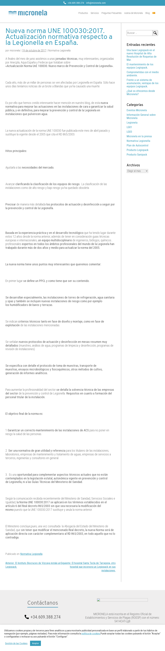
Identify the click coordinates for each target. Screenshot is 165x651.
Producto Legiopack (137, 150)
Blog (151, 13)
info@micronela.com (96, 3)
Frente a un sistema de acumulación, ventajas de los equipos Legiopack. (142, 83)
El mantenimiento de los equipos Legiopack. (140, 66)
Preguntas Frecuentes (115, 13)
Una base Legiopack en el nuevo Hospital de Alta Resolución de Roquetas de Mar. (142, 55)
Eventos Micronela (137, 110)
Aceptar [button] (35, 643)
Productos (86, 13)
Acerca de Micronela (136, 13)
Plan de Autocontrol (137, 145)
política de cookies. (90, 633)
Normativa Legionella (31, 554)
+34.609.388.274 (76, 3)
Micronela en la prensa (139, 136)
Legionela (132, 122)
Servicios (98, 13)
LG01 (129, 127)
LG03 (129, 131)
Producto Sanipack (137, 154)
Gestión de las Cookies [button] (16, 643)
